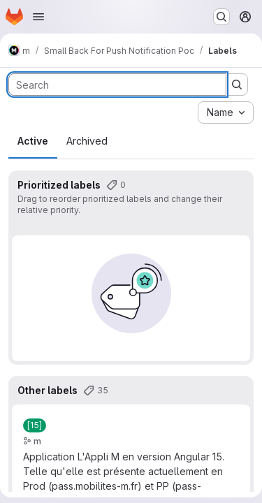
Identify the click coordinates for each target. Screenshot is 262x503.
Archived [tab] (87, 141)
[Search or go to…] (221, 16)
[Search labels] (117, 84)
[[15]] (34, 425)
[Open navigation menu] (38, 17)
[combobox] (226, 112)
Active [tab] (32, 141)
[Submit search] (237, 84)
